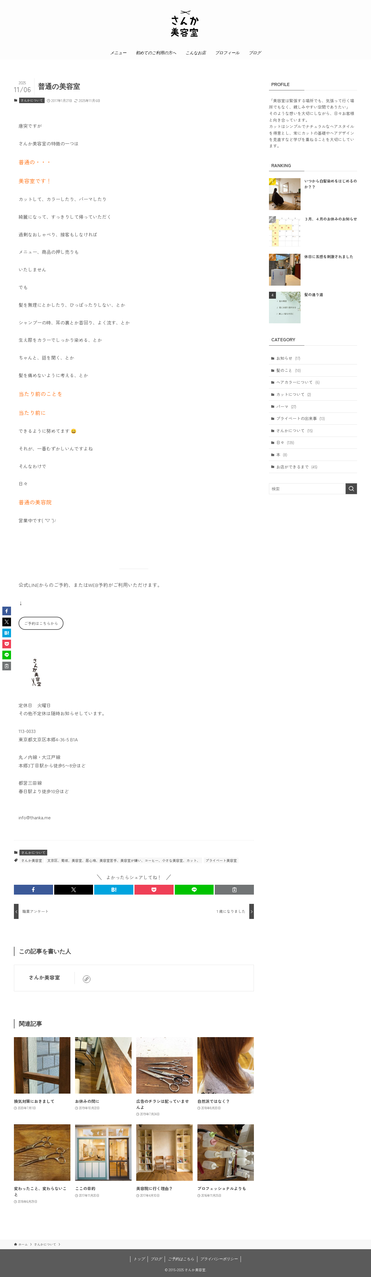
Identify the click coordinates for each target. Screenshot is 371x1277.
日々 (285, 442)
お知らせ (288, 358)
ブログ (156, 1259)
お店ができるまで (296, 467)
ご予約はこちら (181, 1259)
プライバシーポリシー (219, 1259)
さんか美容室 (31, 860)
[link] (86, 979)
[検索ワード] (313, 488)
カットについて (293, 394)
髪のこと (288, 370)
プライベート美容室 (221, 860)
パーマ (286, 406)
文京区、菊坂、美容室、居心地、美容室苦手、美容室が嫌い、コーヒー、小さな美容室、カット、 (123, 860)
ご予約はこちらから (41, 623)
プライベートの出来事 (300, 418)
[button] (33, 890)
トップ (139, 1259)
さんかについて (32, 100)
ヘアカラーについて (298, 382)
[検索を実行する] (351, 488)
